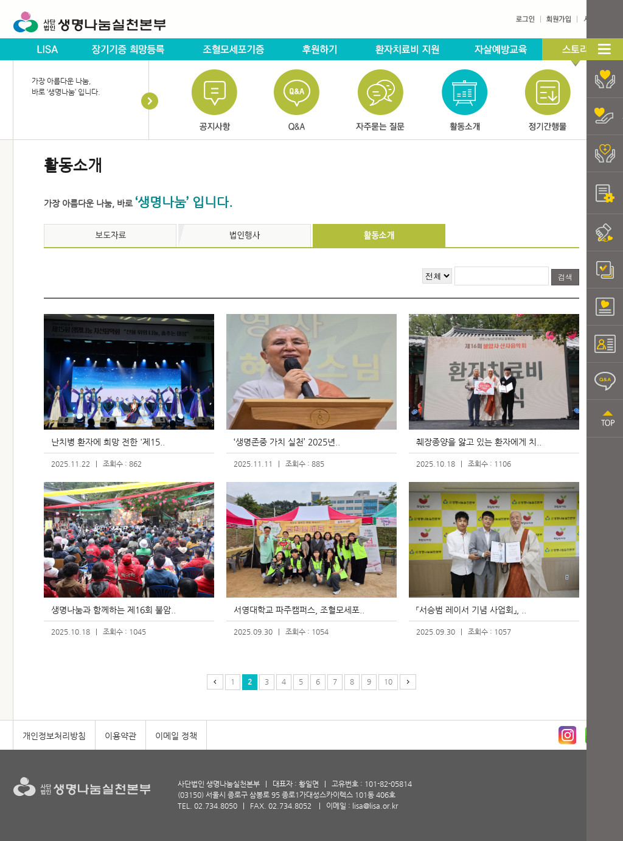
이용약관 (120, 736)
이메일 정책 (176, 736)
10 (388, 681)
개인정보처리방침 (54, 736)
